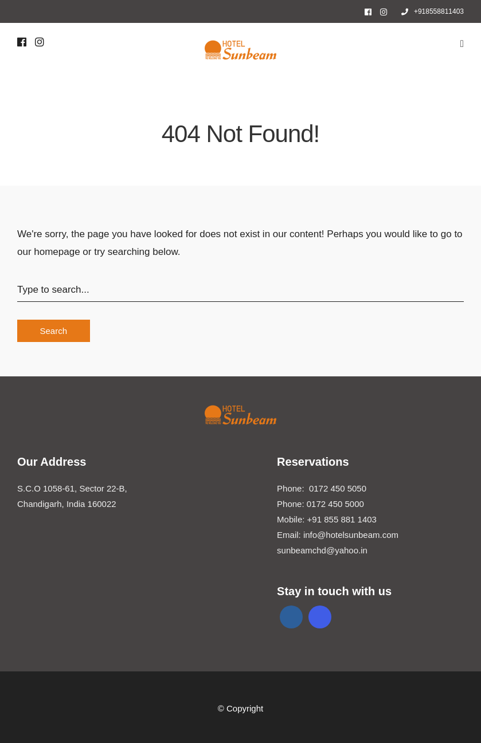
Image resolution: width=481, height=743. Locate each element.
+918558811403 (432, 11)
